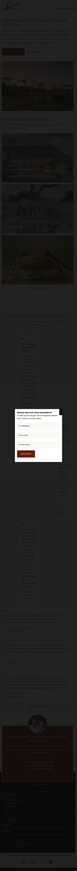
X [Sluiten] (60, 412)
